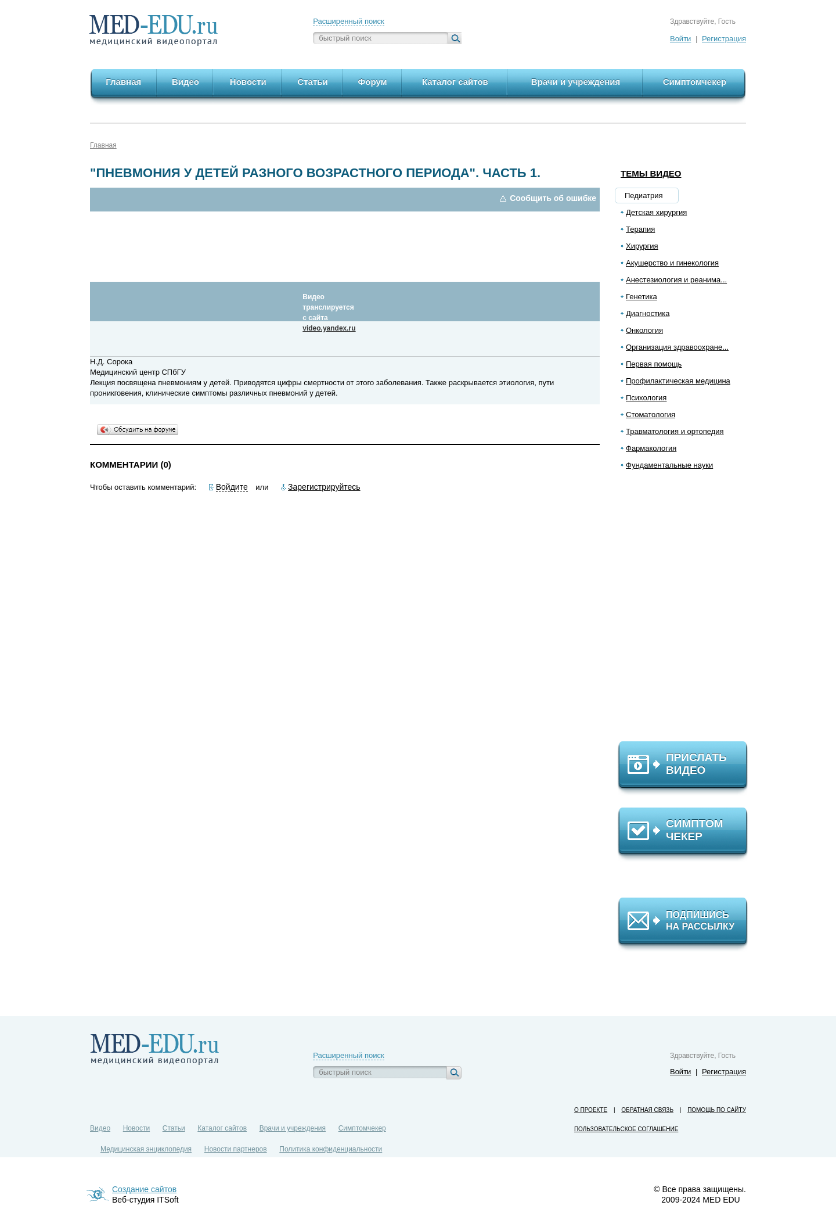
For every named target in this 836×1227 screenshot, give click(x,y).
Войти (680, 38)
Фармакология (651, 448)
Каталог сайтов (222, 1128)
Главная (103, 145)
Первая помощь (654, 364)
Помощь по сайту (716, 1110)
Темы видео (651, 173)
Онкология (644, 330)
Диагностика (647, 313)
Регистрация (724, 38)
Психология (646, 397)
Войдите (232, 486)
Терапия (640, 229)
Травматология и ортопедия (675, 431)
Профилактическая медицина (678, 380)
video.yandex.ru (328, 328)
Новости (136, 1128)
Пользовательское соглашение (626, 1129)
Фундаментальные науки (669, 465)
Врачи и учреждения (293, 1128)
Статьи (174, 1128)
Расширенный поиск (348, 21)
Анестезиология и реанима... (676, 279)
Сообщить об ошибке (553, 198)
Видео (100, 1128)
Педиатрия (644, 195)
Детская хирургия (656, 212)
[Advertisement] (688, 610)
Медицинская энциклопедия (146, 1149)
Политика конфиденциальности (330, 1149)
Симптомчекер (362, 1128)
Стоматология (650, 414)
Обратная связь (647, 1110)
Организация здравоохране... (677, 347)
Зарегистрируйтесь (324, 486)
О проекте (590, 1110)
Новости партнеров (235, 1149)
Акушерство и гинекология (672, 263)
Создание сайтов (144, 1189)
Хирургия (642, 246)
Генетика (641, 296)
